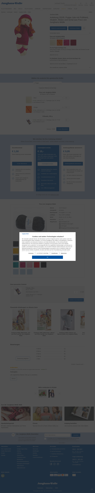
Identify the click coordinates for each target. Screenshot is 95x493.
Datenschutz (64, 253)
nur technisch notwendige (42, 253)
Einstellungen (55, 253)
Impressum (31, 253)
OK (47, 257)
